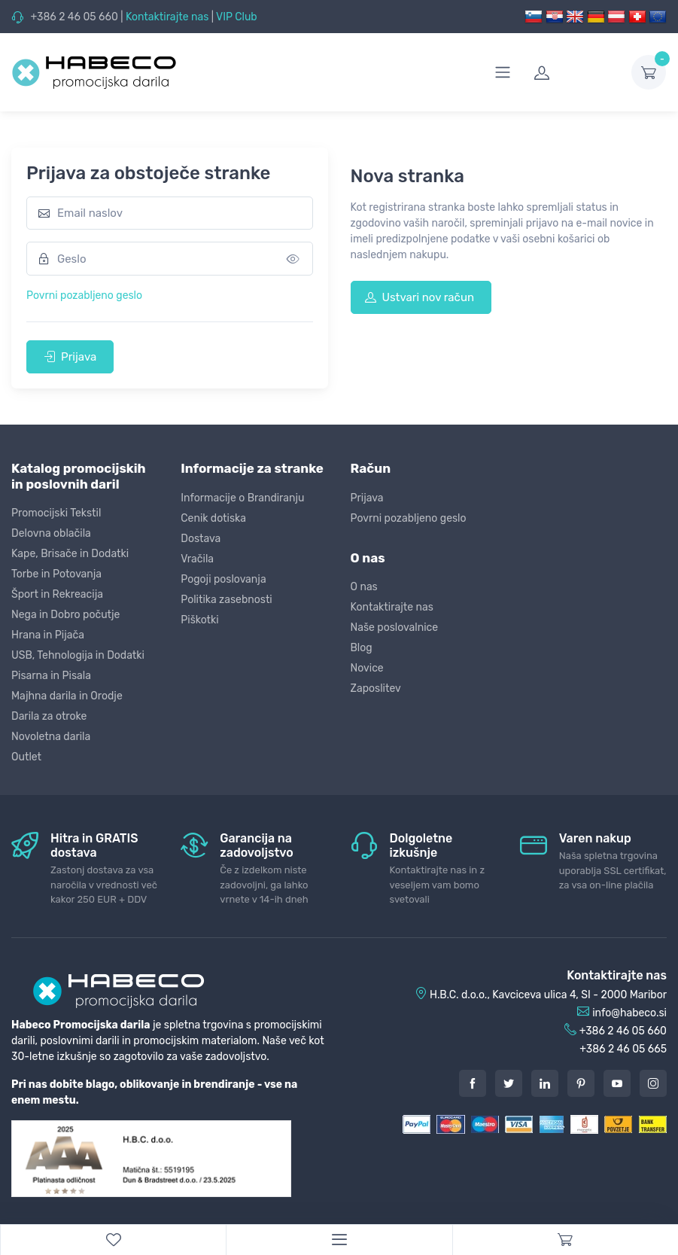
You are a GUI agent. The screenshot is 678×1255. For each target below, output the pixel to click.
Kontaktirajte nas (167, 17)
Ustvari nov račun (420, 297)
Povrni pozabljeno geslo (84, 295)
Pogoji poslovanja (223, 579)
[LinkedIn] (544, 1083)
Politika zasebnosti (226, 599)
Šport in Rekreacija (57, 594)
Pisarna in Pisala (51, 675)
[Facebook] (472, 1083)
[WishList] (113, 1240)
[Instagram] (653, 1083)
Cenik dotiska (213, 518)
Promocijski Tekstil (56, 513)
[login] (573, 72)
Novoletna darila (50, 736)
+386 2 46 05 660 (73, 17)
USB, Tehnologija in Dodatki (77, 655)
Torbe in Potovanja (56, 574)
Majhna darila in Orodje (67, 696)
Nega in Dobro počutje (65, 614)
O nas (364, 586)
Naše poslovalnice (395, 627)
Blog (361, 647)
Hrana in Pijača (47, 635)
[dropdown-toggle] (648, 72)
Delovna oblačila (51, 533)
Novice (367, 668)
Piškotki (199, 620)
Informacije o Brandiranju (242, 498)
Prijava (70, 357)
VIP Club (236, 17)
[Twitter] (508, 1083)
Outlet (26, 757)
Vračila (197, 559)
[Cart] (565, 1240)
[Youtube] (617, 1083)
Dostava (200, 538)
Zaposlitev (376, 688)
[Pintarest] (580, 1083)
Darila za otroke (49, 716)
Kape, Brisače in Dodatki (70, 553)
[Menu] (338, 1240)
